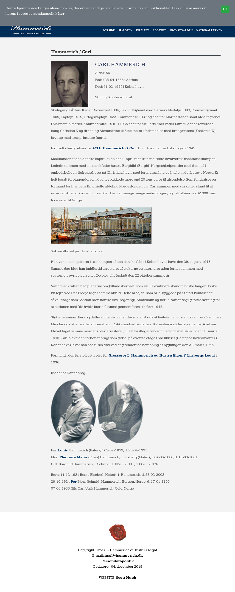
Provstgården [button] (181, 30)
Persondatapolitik (117, 561)
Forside (109, 30)
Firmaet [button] (142, 30)
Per (73, 481)
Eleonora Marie (73, 457)
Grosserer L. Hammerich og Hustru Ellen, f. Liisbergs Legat (162, 355)
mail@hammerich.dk (123, 555)
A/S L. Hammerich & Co (112, 148)
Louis (63, 450)
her (61, 13)
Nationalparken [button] (209, 30)
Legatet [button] (159, 30)
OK (225, 9)
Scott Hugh (126, 577)
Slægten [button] (125, 30)
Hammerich (64, 52)
